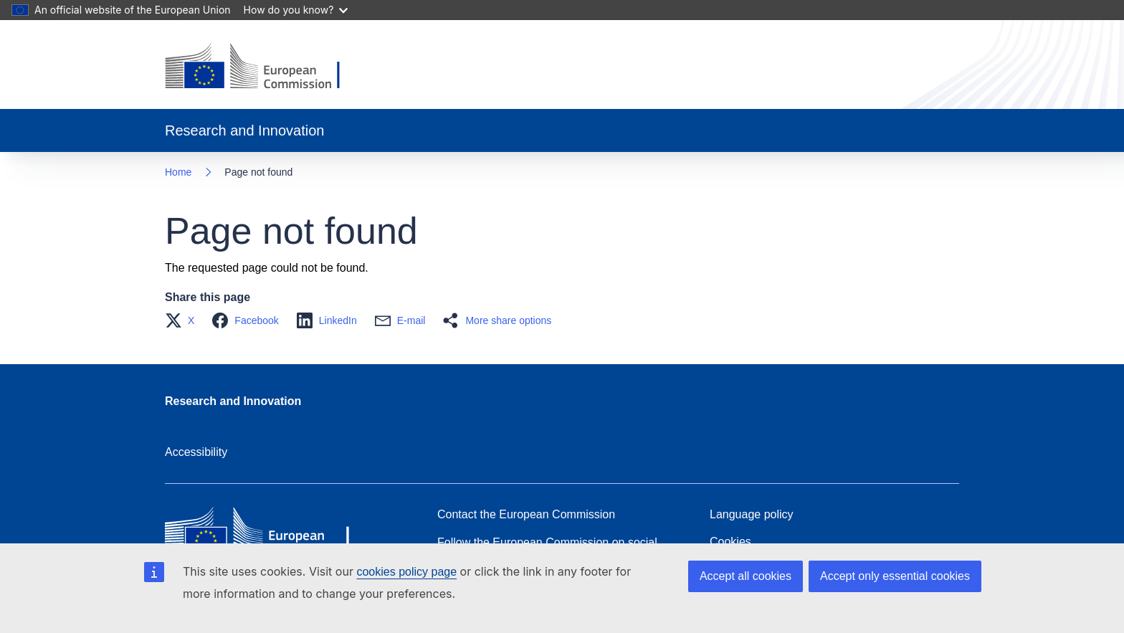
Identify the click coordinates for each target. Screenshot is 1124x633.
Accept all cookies (745, 576)
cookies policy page (406, 572)
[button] (184, 320)
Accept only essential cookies (895, 576)
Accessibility (196, 452)
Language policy (752, 514)
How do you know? (296, 10)
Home (178, 172)
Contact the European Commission (526, 514)
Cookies (730, 542)
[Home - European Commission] (263, 67)
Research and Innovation (233, 401)
